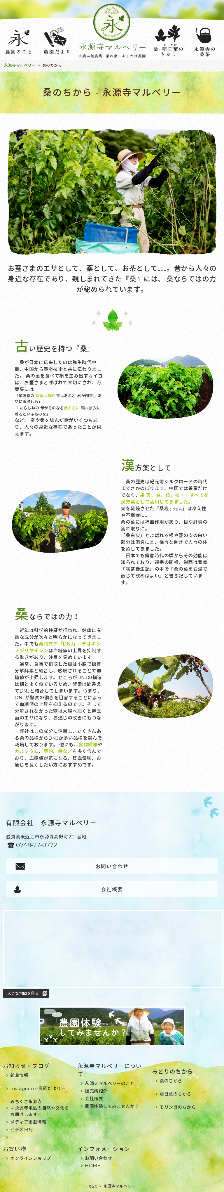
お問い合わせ (112, 866)
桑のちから (171, 1081)
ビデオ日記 (21, 1129)
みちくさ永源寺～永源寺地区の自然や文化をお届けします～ (39, 1108)
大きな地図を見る (23, 993)
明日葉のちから (175, 1094)
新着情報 (19, 1075)
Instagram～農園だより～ (38, 1088)
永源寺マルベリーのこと (110, 1083)
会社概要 (112, 889)
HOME (92, 1165)
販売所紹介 (96, 1091)
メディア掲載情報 (28, 1122)
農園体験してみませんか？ (112, 1106)
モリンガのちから (178, 1107)
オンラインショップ (30, 1158)
